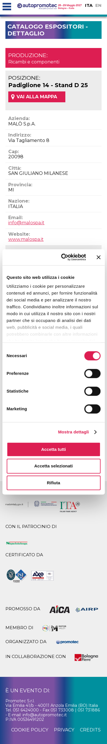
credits (90, 730)
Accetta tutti (53, 449)
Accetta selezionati (53, 466)
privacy (64, 730)
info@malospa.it (26, 222)
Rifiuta (53, 482)
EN (98, 5)
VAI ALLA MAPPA (37, 96)
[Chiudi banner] (98, 257)
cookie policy (29, 730)
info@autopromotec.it (45, 714)
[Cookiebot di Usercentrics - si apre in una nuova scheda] (64, 257)
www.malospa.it (26, 239)
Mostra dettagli (73, 431)
